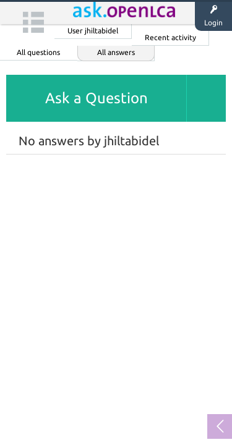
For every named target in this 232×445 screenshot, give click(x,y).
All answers (116, 52)
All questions (38, 52)
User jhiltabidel (92, 31)
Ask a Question (96, 98)
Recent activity (170, 37)
